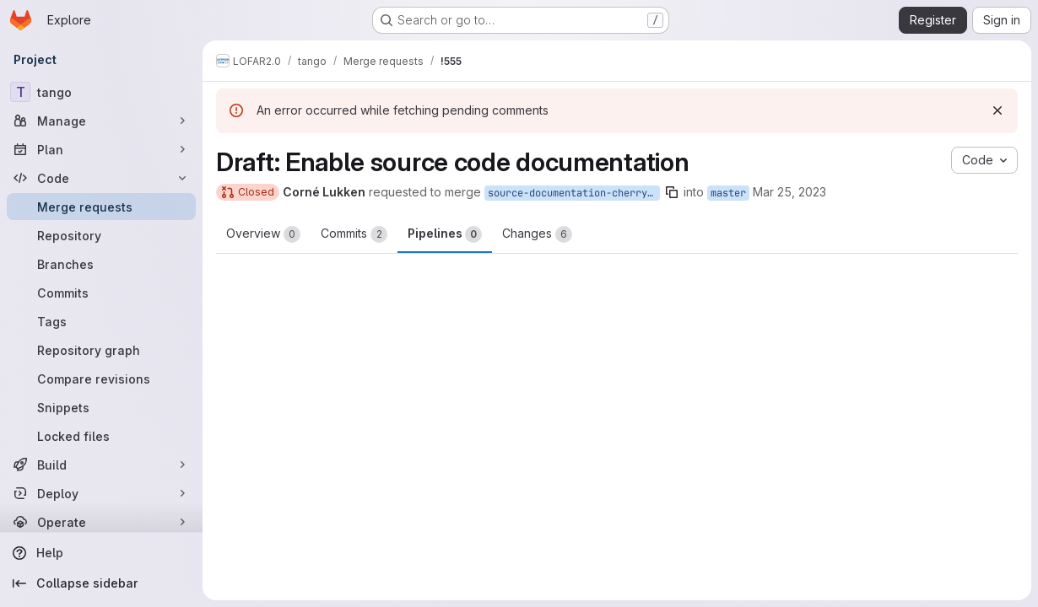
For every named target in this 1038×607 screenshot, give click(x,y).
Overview (263, 234)
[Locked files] (101, 435)
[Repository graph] (101, 349)
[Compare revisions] (101, 378)
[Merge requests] (101, 206)
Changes (537, 234)
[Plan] (101, 149)
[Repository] (101, 235)
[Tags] (101, 321)
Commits (354, 234)
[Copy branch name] (672, 192)
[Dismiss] (997, 110)
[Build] (101, 464)
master (728, 193)
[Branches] (101, 263)
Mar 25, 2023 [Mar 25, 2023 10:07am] (789, 192)
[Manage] (101, 120)
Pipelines (445, 234)
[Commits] (101, 292)
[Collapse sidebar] (101, 583)
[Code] (101, 177)
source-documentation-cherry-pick (574, 193)
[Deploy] (101, 493)
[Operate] (101, 521)
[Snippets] (101, 407)
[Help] (101, 553)
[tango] (101, 91)
